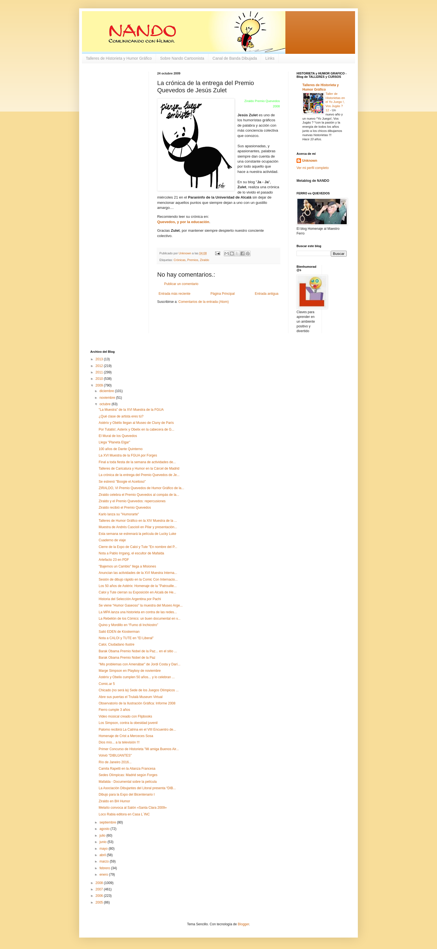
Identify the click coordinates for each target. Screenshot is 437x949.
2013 (100, 359)
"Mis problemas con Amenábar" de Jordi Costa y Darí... (139, 664)
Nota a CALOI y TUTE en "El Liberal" (126, 638)
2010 (100, 379)
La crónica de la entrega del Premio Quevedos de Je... (139, 475)
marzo (104, 861)
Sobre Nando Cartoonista (182, 58)
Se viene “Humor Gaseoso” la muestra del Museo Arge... (141, 605)
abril (103, 855)
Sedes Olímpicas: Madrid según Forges (128, 775)
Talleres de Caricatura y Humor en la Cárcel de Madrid (139, 468)
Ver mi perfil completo (313, 168)
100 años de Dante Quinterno (120, 449)
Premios (192, 260)
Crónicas (180, 260)
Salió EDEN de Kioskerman (119, 632)
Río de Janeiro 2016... (115, 762)
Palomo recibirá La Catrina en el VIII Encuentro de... (137, 729)
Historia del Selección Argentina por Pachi (130, 599)
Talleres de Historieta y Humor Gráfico (119, 58)
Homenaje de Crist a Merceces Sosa (126, 736)
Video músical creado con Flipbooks (125, 716)
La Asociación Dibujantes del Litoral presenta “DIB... (137, 788)
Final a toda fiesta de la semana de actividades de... (137, 462)
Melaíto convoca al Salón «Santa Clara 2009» (133, 808)
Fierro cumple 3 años (114, 710)
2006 (100, 896)
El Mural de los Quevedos (118, 436)
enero (104, 874)
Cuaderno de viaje (112, 540)
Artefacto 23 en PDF (114, 560)
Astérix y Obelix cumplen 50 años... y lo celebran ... (137, 677)
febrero (105, 868)
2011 (100, 372)
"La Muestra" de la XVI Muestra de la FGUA (131, 410)
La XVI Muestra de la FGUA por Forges (128, 455)
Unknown (309, 161)
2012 (100, 366)
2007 (100, 889)
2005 (100, 902)
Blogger (243, 924)
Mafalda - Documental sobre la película (128, 782)
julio (102, 835)
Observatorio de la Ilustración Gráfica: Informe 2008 (137, 703)
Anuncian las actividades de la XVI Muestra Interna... (138, 573)
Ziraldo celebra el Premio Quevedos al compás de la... (139, 495)
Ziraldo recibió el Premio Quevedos (125, 507)
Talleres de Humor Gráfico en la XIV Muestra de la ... (138, 521)
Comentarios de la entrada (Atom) (203, 302)
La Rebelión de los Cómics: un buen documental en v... (139, 618)
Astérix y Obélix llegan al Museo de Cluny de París (136, 423)
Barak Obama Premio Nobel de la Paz (127, 658)
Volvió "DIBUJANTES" (115, 755)
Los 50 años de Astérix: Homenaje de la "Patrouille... (138, 586)
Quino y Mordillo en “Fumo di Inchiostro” (128, 625)
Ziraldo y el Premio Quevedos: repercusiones (132, 501)
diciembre (107, 391)
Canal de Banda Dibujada (235, 58)
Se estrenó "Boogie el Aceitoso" (122, 482)
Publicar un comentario (181, 284)
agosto (104, 829)
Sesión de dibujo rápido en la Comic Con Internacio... (138, 579)
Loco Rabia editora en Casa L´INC (124, 814)
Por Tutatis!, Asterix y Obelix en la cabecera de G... (136, 429)
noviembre (107, 398)
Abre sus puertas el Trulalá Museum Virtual (130, 697)
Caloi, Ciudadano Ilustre (116, 644)
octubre (105, 404)
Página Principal (222, 294)
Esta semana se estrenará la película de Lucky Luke (137, 534)
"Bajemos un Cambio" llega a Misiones (127, 566)
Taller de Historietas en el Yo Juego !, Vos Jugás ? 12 (335, 102)
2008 (100, 883)
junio (103, 842)
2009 (100, 385)
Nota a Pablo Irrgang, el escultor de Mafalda (131, 553)
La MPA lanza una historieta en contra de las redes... (138, 612)
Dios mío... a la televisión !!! (119, 742)
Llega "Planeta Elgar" (114, 442)
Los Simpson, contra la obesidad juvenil (128, 723)
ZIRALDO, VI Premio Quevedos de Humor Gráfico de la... (141, 488)
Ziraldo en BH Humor (114, 801)
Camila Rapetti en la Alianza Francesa (127, 769)
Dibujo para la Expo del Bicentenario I (127, 794)
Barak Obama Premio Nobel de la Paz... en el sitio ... (138, 651)
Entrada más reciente (174, 294)
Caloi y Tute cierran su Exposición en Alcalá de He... (137, 592)
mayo (104, 849)
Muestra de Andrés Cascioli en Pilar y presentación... (138, 527)
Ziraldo (204, 260)
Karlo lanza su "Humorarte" (119, 514)
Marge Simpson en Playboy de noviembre (130, 671)
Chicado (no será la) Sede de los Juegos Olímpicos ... (139, 690)
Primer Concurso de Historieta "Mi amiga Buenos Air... (139, 749)
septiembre (108, 822)
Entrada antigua (266, 294)
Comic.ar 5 (107, 684)
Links (270, 58)
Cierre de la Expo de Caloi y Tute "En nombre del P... (138, 547)
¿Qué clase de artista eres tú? (121, 416)
